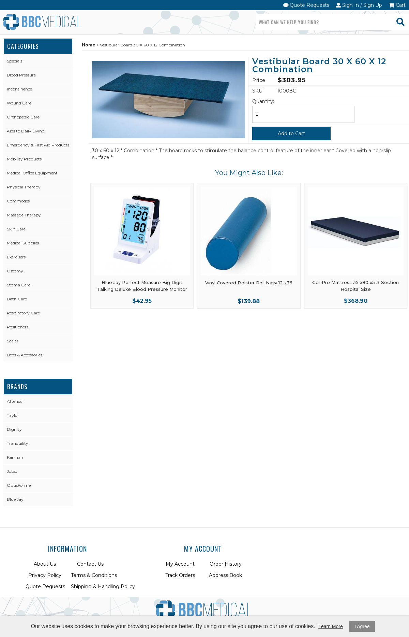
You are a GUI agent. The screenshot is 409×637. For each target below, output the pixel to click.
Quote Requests (306, 5)
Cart (397, 5)
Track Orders (180, 575)
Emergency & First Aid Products (38, 144)
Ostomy (15, 270)
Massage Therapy (24, 214)
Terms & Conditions (94, 575)
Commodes (18, 200)
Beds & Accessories (24, 354)
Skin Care (16, 228)
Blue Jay (15, 499)
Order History (226, 564)
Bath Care (17, 298)
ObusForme (19, 485)
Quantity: (263, 101)
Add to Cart (291, 133)
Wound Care (19, 102)
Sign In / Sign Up (359, 5)
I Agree (361, 626)
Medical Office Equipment (32, 172)
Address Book (225, 575)
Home (88, 44)
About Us (45, 564)
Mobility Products (24, 158)
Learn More (330, 626)
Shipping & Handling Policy (103, 586)
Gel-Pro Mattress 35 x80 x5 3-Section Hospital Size (355, 286)
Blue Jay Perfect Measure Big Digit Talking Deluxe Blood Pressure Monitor (142, 286)
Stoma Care (18, 284)
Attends (14, 401)
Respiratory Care (23, 312)
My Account (180, 564)
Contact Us (90, 564)
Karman (15, 457)
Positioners (17, 326)
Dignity (14, 429)
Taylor (13, 415)
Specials (14, 60)
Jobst (12, 471)
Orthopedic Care (23, 116)
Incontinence (19, 88)
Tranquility (17, 443)
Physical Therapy (24, 186)
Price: (259, 80)
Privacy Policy (44, 575)
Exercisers (16, 256)
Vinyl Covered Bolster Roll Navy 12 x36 (248, 282)
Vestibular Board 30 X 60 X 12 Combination (319, 65)
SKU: (257, 91)
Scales (12, 340)
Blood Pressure (21, 74)
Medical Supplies (23, 242)
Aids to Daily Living (26, 130)
